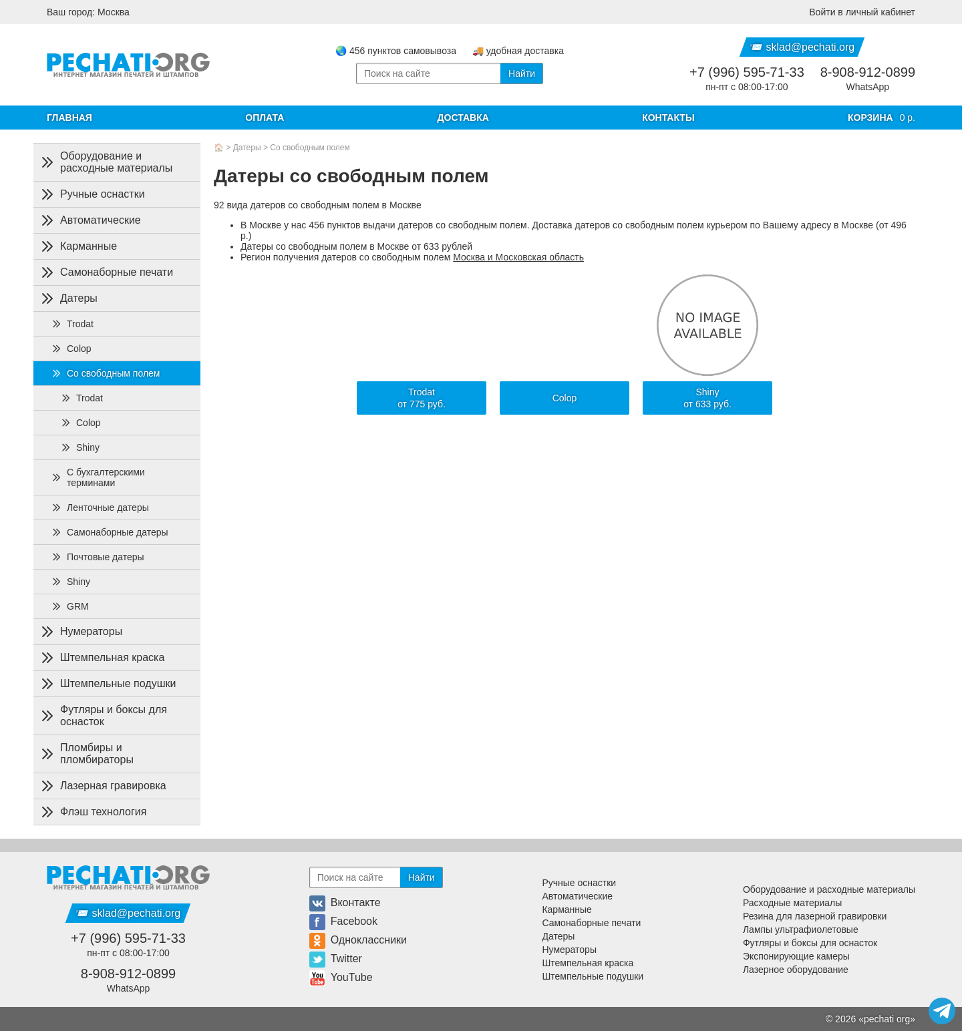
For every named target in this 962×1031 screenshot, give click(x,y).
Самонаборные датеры (109, 532)
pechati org (887, 1019)
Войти (862, 12)
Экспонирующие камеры (796, 956)
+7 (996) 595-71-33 (746, 72)
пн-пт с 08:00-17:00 (746, 86)
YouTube (341, 977)
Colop (71, 348)
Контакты (668, 117)
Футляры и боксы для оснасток (103, 715)
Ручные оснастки (92, 194)
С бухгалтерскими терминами (98, 477)
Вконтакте (345, 902)
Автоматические (90, 220)
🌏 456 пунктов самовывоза (395, 50)
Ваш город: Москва (88, 12)
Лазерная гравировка (102, 786)
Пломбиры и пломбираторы (86, 753)
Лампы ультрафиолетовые (800, 929)
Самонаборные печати (106, 272)
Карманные (78, 246)
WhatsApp (868, 86)
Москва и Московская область (518, 257)
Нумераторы (80, 632)
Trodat (72, 324)
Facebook (343, 921)
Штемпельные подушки (107, 684)
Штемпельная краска (101, 658)
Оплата (264, 117)
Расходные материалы (792, 902)
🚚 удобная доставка (518, 50)
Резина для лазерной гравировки (815, 916)
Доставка (463, 117)
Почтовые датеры (97, 557)
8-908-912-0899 (867, 72)
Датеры (247, 147)
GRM (70, 606)
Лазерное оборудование (795, 969)
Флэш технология (92, 812)
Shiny (80, 447)
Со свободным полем (310, 147)
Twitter (335, 958)
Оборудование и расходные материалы (105, 162)
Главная (69, 117)
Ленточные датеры (100, 507)
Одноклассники (358, 940)
